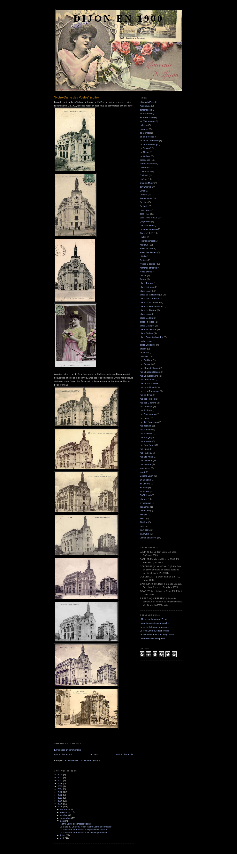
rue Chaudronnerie (149, 376)
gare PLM (144, 214)
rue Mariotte (146, 429)
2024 (60, 774)
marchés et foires (148, 268)
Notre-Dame (146, 271)
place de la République (151, 295)
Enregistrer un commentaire (67, 750)
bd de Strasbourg (148, 144)
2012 (60, 795)
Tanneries (144, 507)
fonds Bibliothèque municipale (154, 627)
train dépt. (145, 530)
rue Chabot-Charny (149, 368)
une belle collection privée (152, 638)
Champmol (145, 171)
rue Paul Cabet (147, 445)
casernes (144, 167)
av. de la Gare (147, 117)
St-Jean (144, 487)
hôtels (143, 256)
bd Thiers (144, 152)
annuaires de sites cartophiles (154, 623)
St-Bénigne (145, 480)
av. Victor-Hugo (147, 121)
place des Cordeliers (150, 298)
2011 (60, 798)
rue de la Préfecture (149, 391)
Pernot (143, 279)
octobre (64, 815)
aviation (144, 125)
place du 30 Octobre (150, 302)
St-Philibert (145, 495)
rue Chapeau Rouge (150, 372)
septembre (65, 818)
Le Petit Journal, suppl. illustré (154, 631)
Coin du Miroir (147, 183)
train (142, 526)
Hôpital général (147, 241)
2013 (60, 792)
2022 (60, 780)
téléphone (145, 510)
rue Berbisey (146, 360)
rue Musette (146, 441)
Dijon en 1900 (118, 18)
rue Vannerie (146, 460)
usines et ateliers (148, 538)
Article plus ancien (125, 754)
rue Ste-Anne (146, 457)
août (62, 821)
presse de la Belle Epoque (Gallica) (157, 634)
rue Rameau (146, 453)
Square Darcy (146, 476)
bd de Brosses (147, 137)
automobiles (146, 110)
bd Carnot (145, 133)
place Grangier (147, 326)
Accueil (93, 754)
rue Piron (144, 449)
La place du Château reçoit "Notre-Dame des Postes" (86, 827)
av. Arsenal (145, 113)
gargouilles (145, 221)
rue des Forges (147, 399)
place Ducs (145, 314)
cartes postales (147, 163)
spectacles (145, 468)
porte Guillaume (148, 345)
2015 (60, 786)
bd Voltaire (145, 156)
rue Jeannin (145, 426)
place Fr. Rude (147, 322)
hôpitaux (144, 245)
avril (62, 838)
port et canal (146, 341)
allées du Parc (147, 102)
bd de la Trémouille (149, 140)
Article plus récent (63, 754)
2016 (60, 783)
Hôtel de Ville (146, 248)
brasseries (145, 160)
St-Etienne (145, 483)
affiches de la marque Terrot (153, 619)
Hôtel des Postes (148, 252)
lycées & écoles (147, 264)
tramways (144, 534)
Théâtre (144, 522)
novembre (65, 812)
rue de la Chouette (149, 383)
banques (144, 129)
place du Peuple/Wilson (151, 306)
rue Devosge (146, 406)
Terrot (143, 518)
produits (144, 352)
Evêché (143, 194)
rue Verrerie (145, 464)
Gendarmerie (146, 225)
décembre (65, 809)
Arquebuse (145, 106)
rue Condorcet (147, 379)
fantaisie (144, 206)
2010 (60, 801)
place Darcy (146, 291)
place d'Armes (147, 287)
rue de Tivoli (146, 395)
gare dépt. (145, 210)
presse (143, 349)
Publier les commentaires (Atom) (84, 760)
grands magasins (148, 229)
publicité (144, 356)
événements (146, 198)
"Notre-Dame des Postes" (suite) (75, 824)
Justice (143, 260)
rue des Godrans (148, 403)
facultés (144, 202)
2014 (60, 789)
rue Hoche (145, 418)
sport (142, 472)
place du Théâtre (148, 310)
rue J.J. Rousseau (149, 422)
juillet (63, 835)
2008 (60, 806)
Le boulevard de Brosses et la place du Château (83, 829)
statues (143, 499)
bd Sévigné (145, 148)
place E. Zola (146, 318)
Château (144, 175)
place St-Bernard (148, 329)
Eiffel (142, 191)
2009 (60, 804)
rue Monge (145, 437)
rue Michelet (146, 433)
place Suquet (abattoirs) (151, 337)
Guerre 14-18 (146, 233)
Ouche (143, 275)
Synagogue (145, 503)
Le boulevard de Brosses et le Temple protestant (83, 832)
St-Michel (144, 491)
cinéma (143, 179)
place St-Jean (146, 333)
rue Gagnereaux (148, 414)
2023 (60, 777)
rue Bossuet (146, 364)
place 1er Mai (146, 283)
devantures (145, 187)
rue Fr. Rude (146, 410)
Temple (143, 514)
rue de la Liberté (148, 387)
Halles (143, 237)
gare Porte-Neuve (148, 217)
